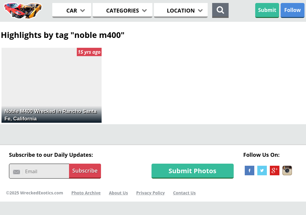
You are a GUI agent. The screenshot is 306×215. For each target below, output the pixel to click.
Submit (267, 10)
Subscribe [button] (85, 170)
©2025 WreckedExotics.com (34, 193)
